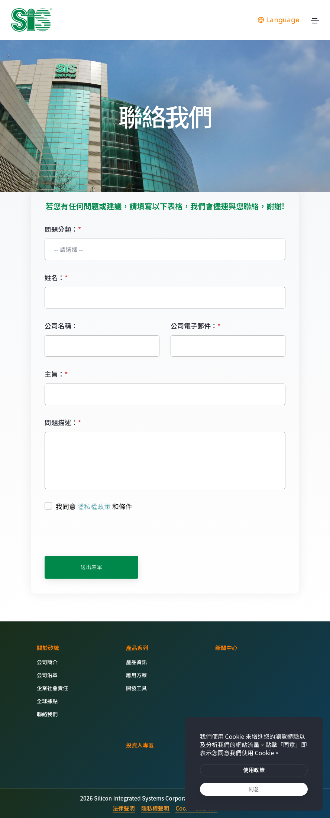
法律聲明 (124, 808)
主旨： (56, 374)
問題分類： (63, 229)
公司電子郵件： (196, 325)
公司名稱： (61, 325)
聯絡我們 (47, 714)
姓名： (56, 277)
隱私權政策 (94, 506)
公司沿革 (47, 675)
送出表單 (91, 567)
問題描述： (63, 422)
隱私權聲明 (155, 808)
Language (279, 20)
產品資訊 (136, 662)
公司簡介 (47, 662)
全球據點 (47, 701)
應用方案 (136, 675)
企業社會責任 (52, 688)
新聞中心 (226, 648)
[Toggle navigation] (315, 22)
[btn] (254, 770)
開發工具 (136, 688)
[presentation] (101, 534)
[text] (254, 789)
